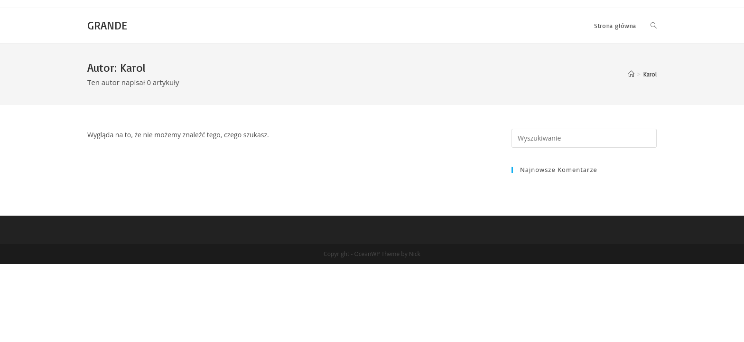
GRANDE (107, 25)
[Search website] (653, 25)
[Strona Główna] (631, 74)
